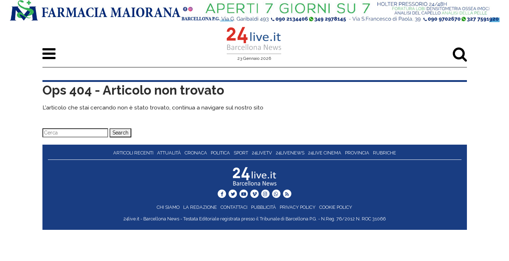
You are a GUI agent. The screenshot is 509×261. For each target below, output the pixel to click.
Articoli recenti (133, 153)
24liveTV (262, 153)
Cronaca (196, 153)
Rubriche (384, 153)
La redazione (200, 207)
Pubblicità (263, 207)
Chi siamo (168, 207)
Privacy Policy (298, 207)
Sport (241, 153)
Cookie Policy (335, 207)
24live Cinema (324, 153)
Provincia (357, 153)
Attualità (169, 153)
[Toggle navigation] (49, 54)
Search (120, 133)
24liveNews (290, 153)
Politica (220, 153)
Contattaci (234, 207)
